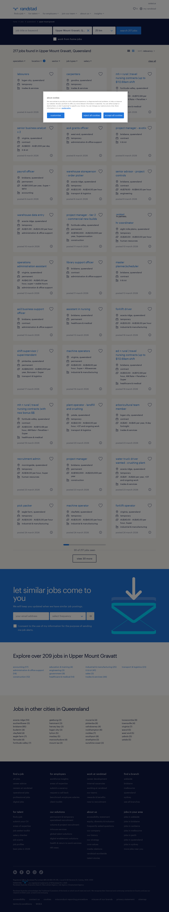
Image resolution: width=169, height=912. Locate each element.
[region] (85, 107)
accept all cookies (114, 115)
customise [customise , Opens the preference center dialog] (56, 115)
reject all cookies (91, 115)
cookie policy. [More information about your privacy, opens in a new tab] (66, 108)
